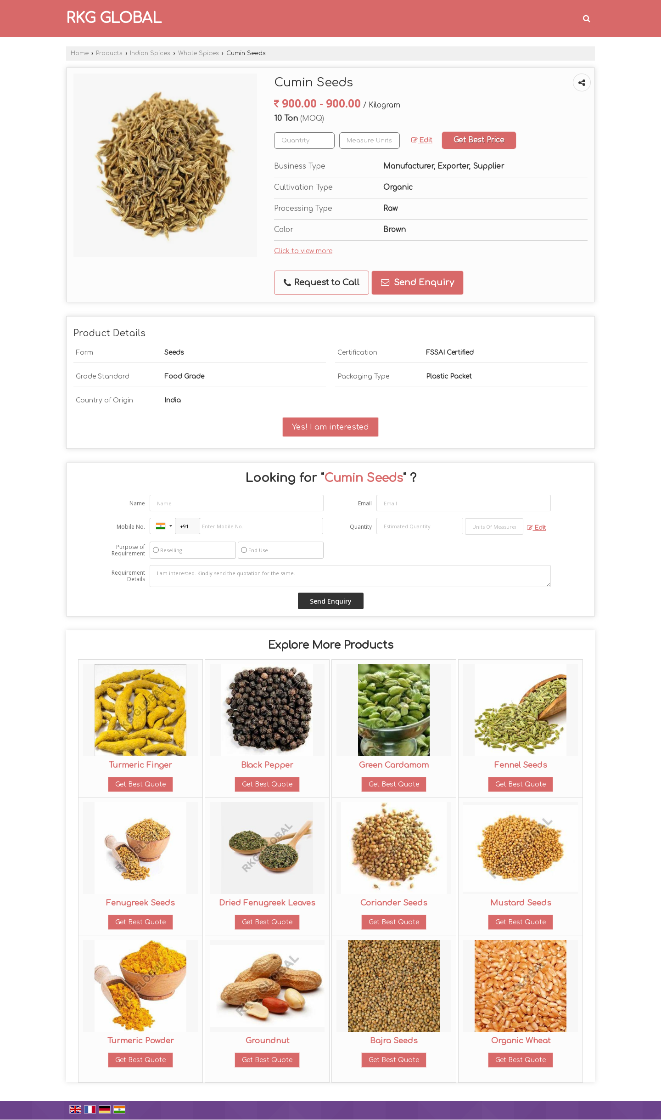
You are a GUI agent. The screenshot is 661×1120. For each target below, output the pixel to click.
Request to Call (321, 283)
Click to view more (303, 251)
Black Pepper (267, 765)
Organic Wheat (520, 1040)
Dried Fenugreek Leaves (267, 903)
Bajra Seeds (394, 1040)
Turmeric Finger (140, 765)
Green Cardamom (394, 765)
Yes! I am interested (330, 427)
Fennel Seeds (520, 765)
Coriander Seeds (393, 903)
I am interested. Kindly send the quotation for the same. (350, 576)
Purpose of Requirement (128, 550)
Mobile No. (131, 527)
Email (365, 503)
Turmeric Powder (140, 1040)
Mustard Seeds (520, 903)
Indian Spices (150, 53)
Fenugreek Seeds (140, 903)
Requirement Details (128, 576)
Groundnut (267, 1040)
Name (137, 503)
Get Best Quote (140, 784)
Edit (421, 140)
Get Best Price (479, 140)
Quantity (361, 527)
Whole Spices (198, 53)
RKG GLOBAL (114, 18)
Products (109, 53)
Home (80, 53)
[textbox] (369, 140)
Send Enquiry (417, 282)
